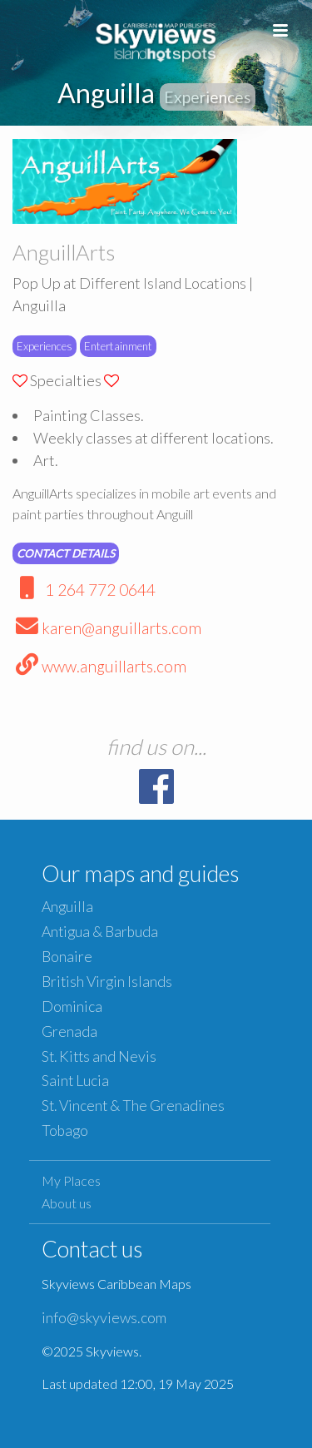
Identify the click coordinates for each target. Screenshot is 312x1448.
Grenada (69, 1031)
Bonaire (67, 956)
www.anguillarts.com (99, 666)
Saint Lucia (75, 1080)
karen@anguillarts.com (106, 627)
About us (67, 1203)
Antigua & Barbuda (100, 931)
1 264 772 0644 (84, 589)
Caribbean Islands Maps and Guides (156, 39)
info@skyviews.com (104, 1317)
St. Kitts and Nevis (99, 1056)
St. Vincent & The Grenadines (133, 1105)
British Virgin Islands (107, 981)
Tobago (65, 1130)
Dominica (72, 1006)
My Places (71, 1180)
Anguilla (67, 906)
